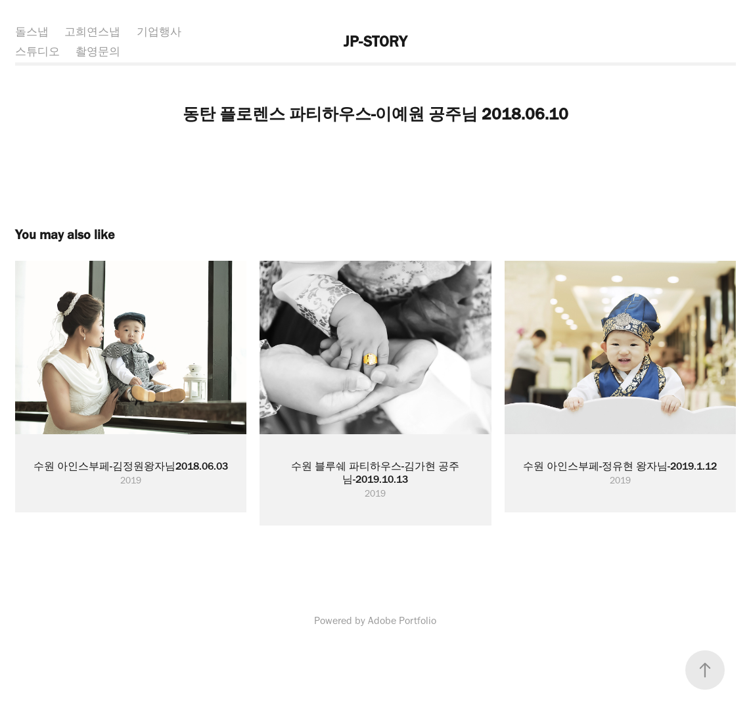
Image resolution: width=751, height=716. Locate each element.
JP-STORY (375, 41)
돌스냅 (32, 31)
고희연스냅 (92, 31)
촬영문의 (98, 51)
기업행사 (159, 31)
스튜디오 (37, 51)
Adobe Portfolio (402, 620)
